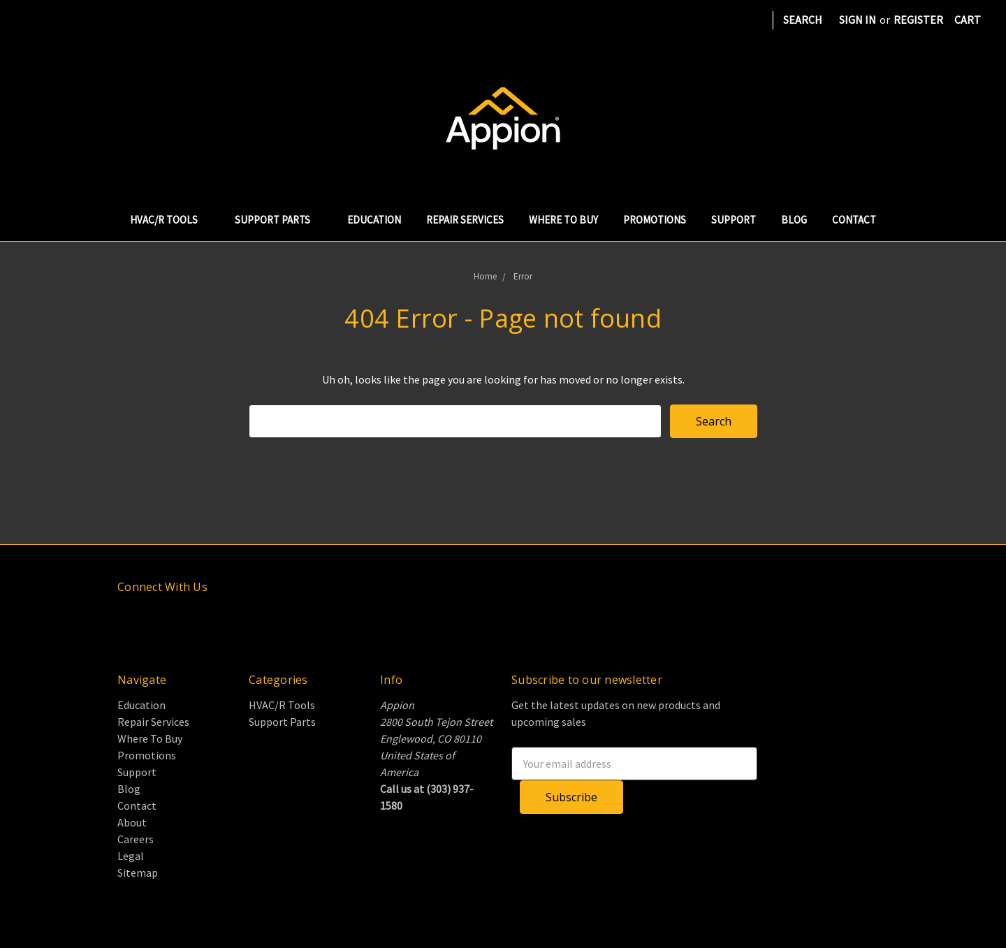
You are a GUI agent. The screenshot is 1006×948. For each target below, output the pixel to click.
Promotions (654, 219)
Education (374, 219)
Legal (130, 856)
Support (733, 219)
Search (802, 20)
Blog (794, 219)
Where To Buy (563, 219)
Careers (135, 839)
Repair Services (465, 219)
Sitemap (137, 873)
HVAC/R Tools (170, 219)
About (132, 822)
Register (918, 20)
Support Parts (278, 219)
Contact (854, 219)
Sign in (857, 20)
